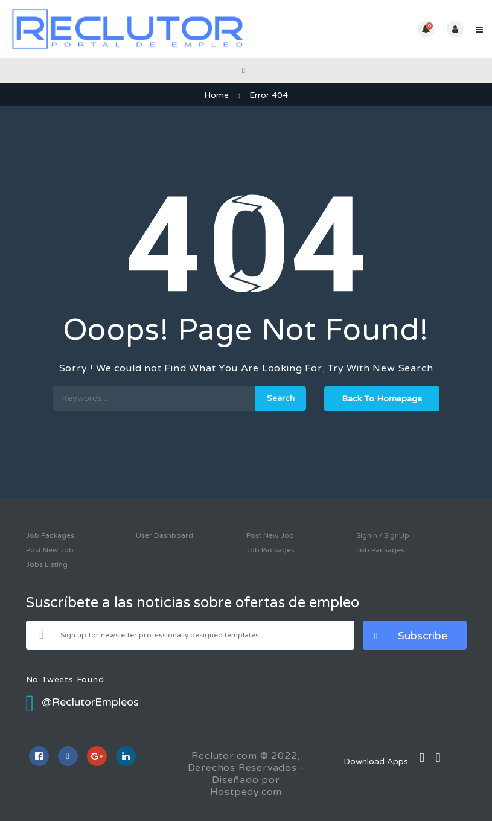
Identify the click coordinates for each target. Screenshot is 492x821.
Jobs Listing (47, 564)
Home (216, 95)
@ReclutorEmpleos (82, 702)
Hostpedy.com (246, 792)
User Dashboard (164, 535)
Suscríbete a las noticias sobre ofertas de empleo (192, 603)
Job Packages (50, 535)
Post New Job (50, 550)
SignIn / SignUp (382, 535)
